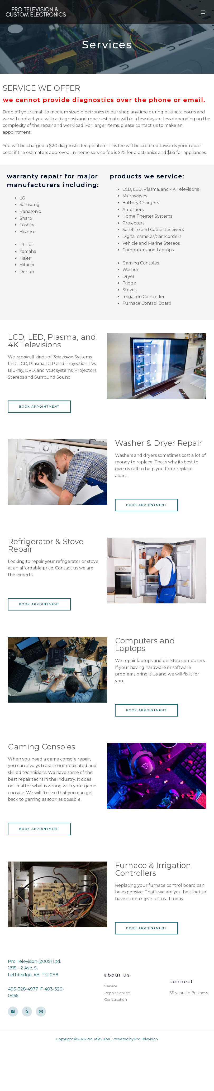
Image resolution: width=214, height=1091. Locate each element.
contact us (146, 125)
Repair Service (117, 993)
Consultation (115, 999)
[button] (39, 407)
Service (110, 986)
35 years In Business (188, 992)
